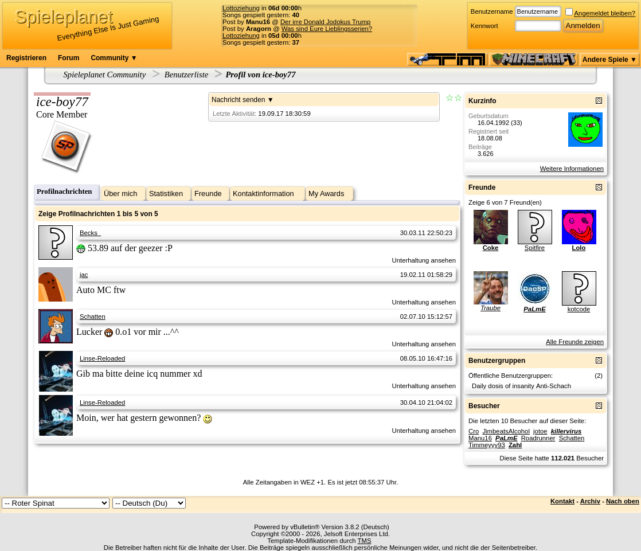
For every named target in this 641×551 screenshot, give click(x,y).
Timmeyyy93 (486, 444)
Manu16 (480, 438)
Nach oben (622, 501)
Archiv (590, 501)
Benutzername (492, 11)
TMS (365, 540)
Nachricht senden (238, 100)
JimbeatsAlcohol (505, 431)
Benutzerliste (187, 74)
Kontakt (562, 501)
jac (84, 274)
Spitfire (535, 247)
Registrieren (26, 58)
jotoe (540, 431)
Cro (473, 431)
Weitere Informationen (572, 168)
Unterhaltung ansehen (424, 260)
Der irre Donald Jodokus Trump (325, 21)
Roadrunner (538, 438)
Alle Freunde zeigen (575, 341)
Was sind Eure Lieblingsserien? (327, 28)
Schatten (92, 316)
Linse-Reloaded (102, 358)
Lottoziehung (241, 8)
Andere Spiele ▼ (610, 60)
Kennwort (484, 25)
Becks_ (90, 232)
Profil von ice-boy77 (260, 74)
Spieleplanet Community (105, 74)
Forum (68, 58)
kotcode (579, 309)
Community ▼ (114, 58)
